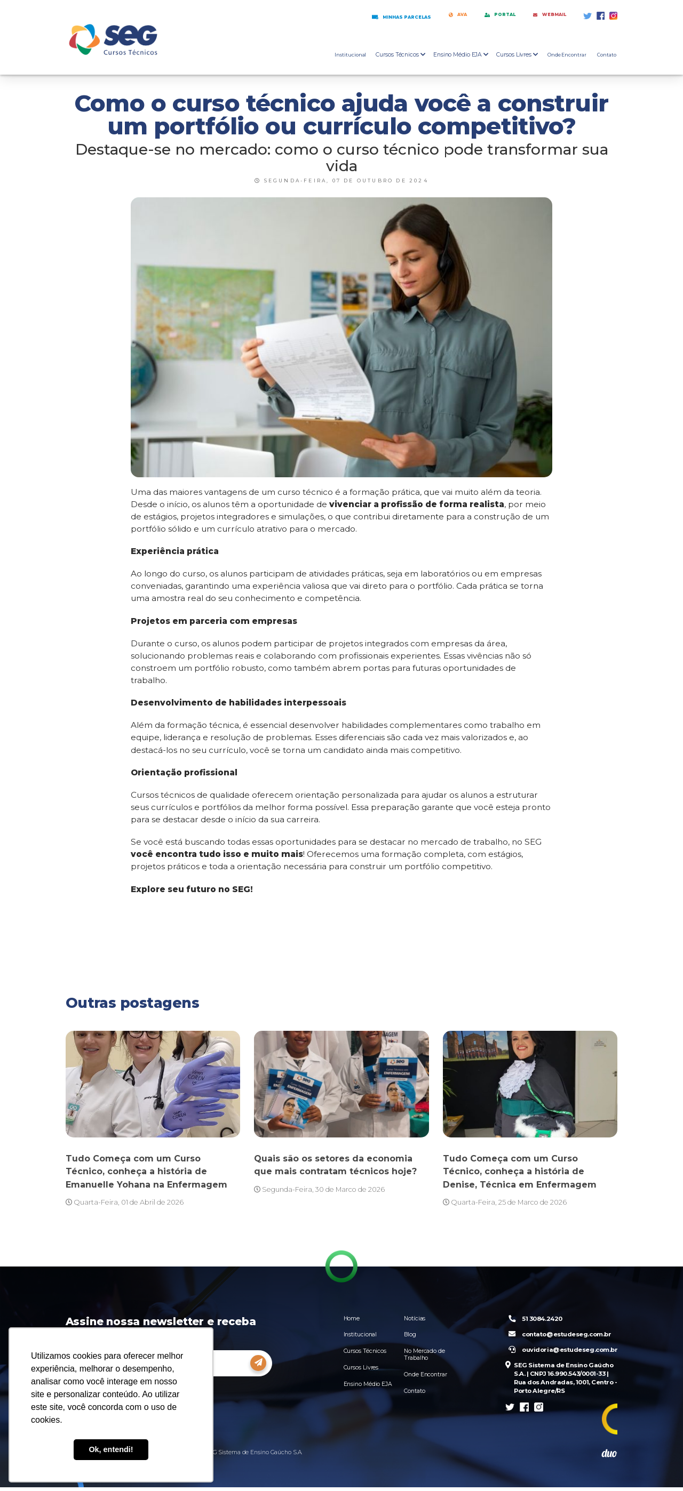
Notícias (414, 1319)
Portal (475, 16)
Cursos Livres (361, 1368)
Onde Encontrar (567, 55)
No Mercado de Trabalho (424, 1355)
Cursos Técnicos (365, 1352)
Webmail (541, 16)
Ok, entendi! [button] (111, 1449)
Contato (607, 55)
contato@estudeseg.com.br (558, 1336)
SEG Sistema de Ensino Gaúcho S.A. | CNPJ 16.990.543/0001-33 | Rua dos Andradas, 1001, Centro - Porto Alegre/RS (559, 1381)
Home (352, 1319)
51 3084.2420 (533, 1320)
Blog (410, 1335)
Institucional (350, 55)
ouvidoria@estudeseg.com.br (560, 1352)
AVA (421, 16)
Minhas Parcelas (350, 16)
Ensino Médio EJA (368, 1385)
